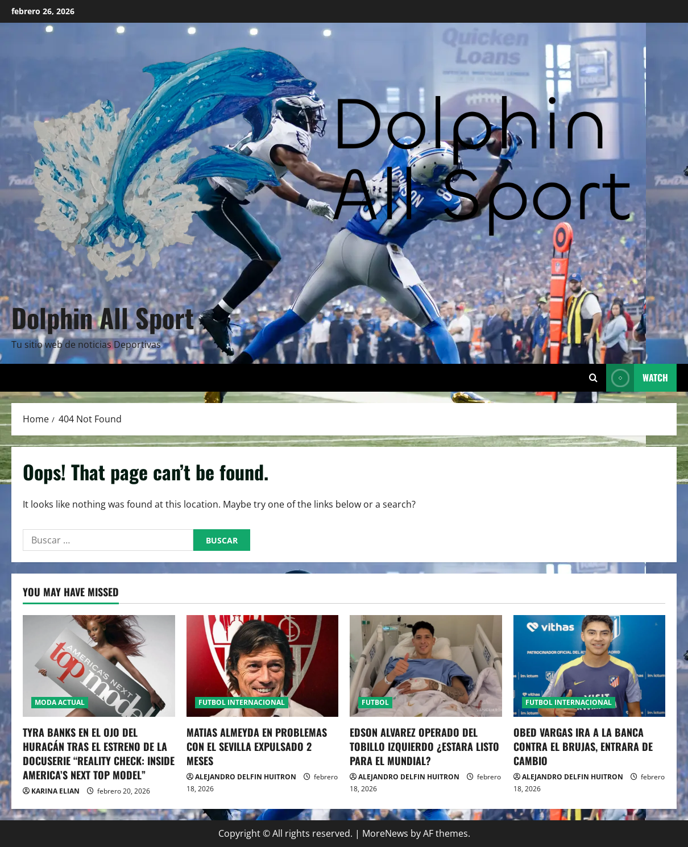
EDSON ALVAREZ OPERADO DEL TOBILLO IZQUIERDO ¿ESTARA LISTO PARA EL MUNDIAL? (424, 746)
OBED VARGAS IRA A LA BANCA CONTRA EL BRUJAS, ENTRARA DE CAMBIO (583, 746)
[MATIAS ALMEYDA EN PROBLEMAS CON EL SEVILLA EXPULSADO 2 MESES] (262, 665)
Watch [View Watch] (637, 378)
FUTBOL (375, 702)
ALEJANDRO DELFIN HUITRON (245, 777)
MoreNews (385, 833)
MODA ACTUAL (60, 702)
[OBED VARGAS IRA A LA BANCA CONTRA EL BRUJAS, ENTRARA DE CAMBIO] (589, 665)
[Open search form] (593, 378)
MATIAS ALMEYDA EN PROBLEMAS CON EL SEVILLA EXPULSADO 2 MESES (256, 746)
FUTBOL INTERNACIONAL (241, 702)
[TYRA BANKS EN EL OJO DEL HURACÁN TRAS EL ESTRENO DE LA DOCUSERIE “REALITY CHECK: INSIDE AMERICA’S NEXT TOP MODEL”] (99, 665)
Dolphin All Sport (102, 317)
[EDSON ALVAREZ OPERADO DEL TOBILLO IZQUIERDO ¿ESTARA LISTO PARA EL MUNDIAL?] (426, 665)
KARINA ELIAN (55, 791)
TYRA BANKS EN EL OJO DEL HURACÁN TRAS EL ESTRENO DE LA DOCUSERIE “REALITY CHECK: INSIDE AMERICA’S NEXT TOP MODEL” (99, 754)
